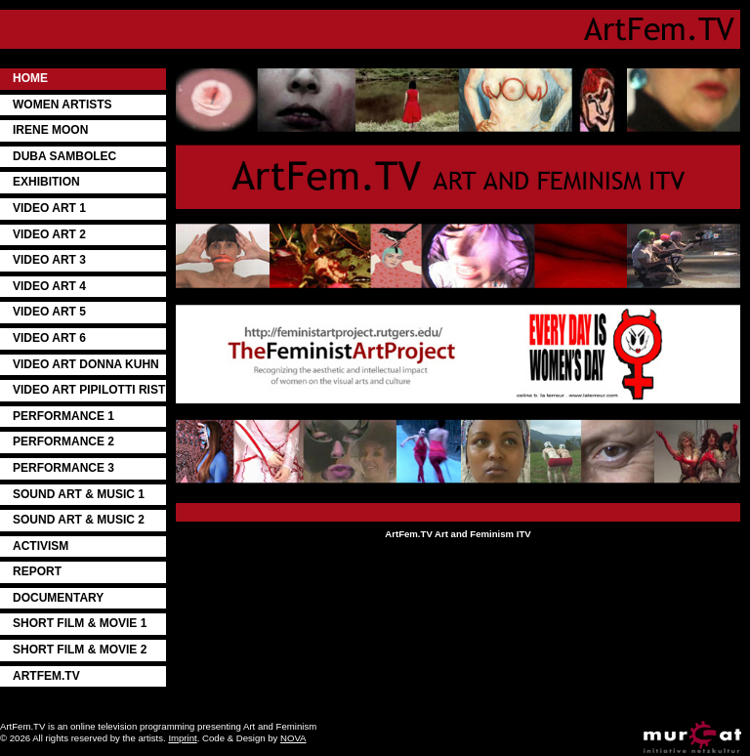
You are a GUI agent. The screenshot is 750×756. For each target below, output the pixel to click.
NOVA (293, 738)
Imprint (182, 738)
